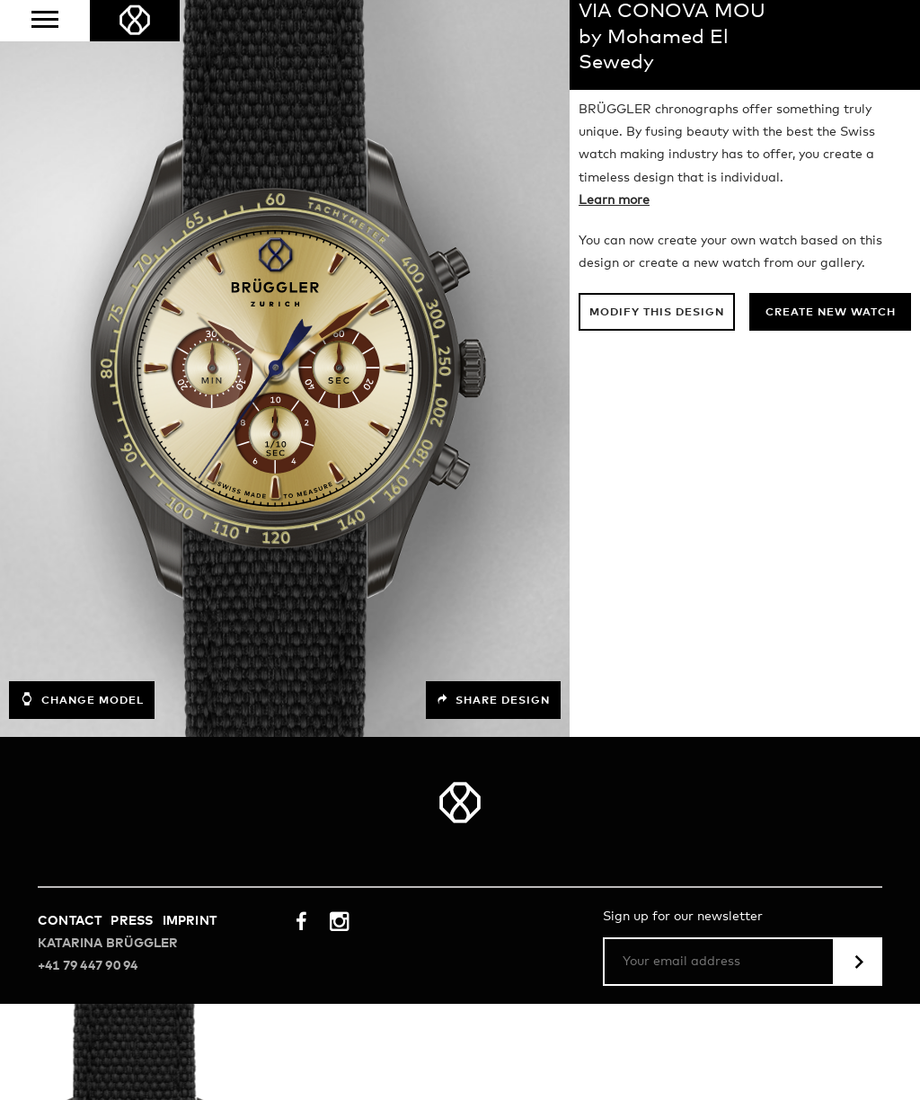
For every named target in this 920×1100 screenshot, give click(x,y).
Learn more (614, 200)
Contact (70, 921)
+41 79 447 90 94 (87, 966)
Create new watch (830, 312)
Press (132, 921)
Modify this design (656, 312)
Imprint (190, 921)
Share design (493, 700)
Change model (82, 699)
